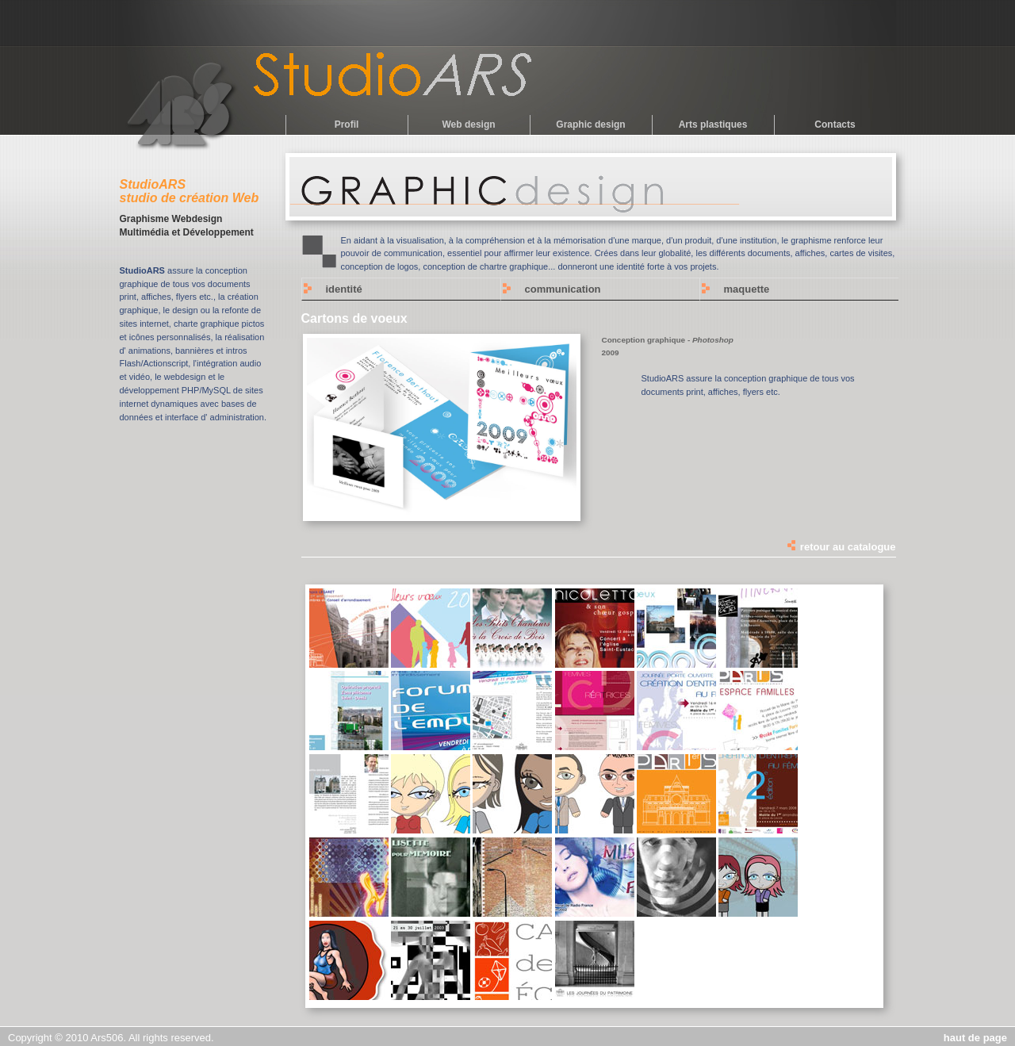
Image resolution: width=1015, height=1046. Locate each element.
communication (563, 289)
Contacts (834, 124)
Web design (468, 124)
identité (344, 289)
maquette (747, 289)
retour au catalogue (840, 547)
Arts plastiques (713, 124)
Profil (347, 124)
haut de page (975, 1038)
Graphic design (590, 124)
